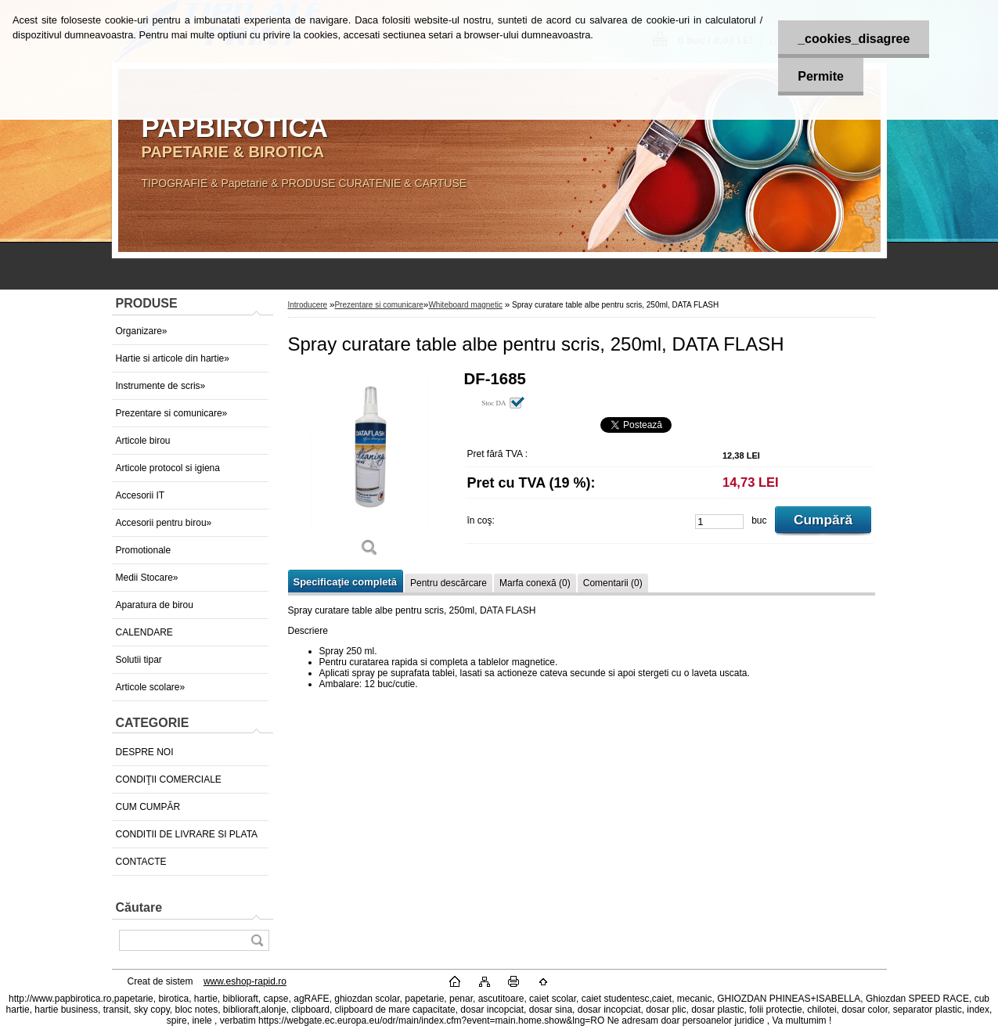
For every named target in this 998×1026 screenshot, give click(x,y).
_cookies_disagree (854, 38)
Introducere (308, 305)
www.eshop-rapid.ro (245, 981)
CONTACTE (141, 861)
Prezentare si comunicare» (172, 413)
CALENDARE (144, 632)
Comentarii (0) (613, 583)
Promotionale (143, 550)
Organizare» (142, 331)
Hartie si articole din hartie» (172, 358)
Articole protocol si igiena (168, 468)
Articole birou (143, 440)
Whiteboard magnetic (465, 305)
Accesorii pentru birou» (164, 522)
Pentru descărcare (448, 583)
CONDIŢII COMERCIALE (169, 779)
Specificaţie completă (345, 582)
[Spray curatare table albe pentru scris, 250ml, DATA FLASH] (370, 469)
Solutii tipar (139, 659)
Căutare (139, 907)
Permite (821, 76)
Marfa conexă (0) (535, 583)
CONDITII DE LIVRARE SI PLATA (187, 834)
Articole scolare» (151, 687)
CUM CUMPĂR (148, 806)
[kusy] (719, 521)
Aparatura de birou (154, 604)
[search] (257, 940)
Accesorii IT (140, 495)
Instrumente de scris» (161, 385)
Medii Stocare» (147, 577)
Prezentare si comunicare (378, 305)
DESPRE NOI (145, 752)
